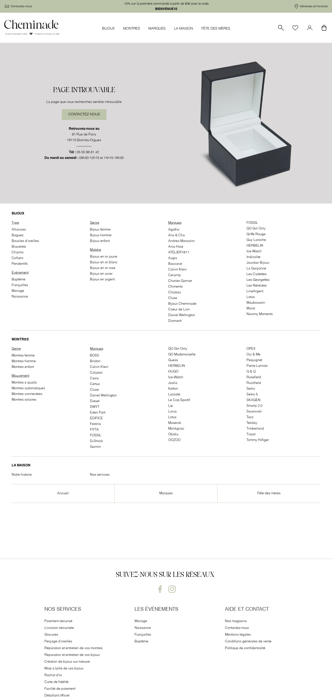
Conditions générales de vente (248, 641)
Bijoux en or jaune (103, 256)
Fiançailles (20, 285)
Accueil (63, 493)
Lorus (172, 411)
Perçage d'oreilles (58, 641)
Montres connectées (27, 394)
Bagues (17, 235)
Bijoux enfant (100, 241)
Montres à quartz (24, 382)
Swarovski (254, 411)
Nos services (100, 474)
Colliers (17, 258)
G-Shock (96, 441)
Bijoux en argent (102, 279)
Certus (95, 384)
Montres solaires (24, 399)
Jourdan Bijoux (258, 263)
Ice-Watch (254, 251)
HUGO (173, 371)
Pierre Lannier (257, 366)
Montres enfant (23, 367)
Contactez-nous (84, 114)
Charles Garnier (180, 281)
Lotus (251, 297)
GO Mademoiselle (182, 354)
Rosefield (254, 377)
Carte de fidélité (56, 682)
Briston (95, 361)
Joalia (172, 383)
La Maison (183, 28)
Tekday (252, 423)
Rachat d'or (53, 675)
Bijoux (108, 28)
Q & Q (251, 371)
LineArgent (255, 291)
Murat (251, 308)
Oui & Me (253, 354)
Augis (172, 258)
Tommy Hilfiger (258, 440)
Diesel (95, 401)
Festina (95, 424)
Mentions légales (238, 634)
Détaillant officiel (57, 695)
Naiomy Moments (260, 314)
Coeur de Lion (179, 309)
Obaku (173, 434)
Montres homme (24, 361)
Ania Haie (175, 246)
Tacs (250, 417)
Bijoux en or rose (102, 268)
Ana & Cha (176, 235)
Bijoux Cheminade (182, 304)
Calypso (96, 372)
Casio (94, 378)
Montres (131, 28)
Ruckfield (254, 383)
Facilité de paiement (60, 689)
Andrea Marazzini (181, 241)
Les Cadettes (257, 274)
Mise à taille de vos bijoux (64, 668)
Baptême (18, 279)
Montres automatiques (28, 388)
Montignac (176, 428)
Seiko (251, 388)
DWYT (94, 407)
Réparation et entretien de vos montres (73, 648)
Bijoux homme (101, 235)
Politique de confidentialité (245, 648)
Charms (17, 252)
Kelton (173, 388)
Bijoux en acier (101, 274)
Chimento (175, 286)
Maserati (174, 423)
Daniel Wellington (181, 315)
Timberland (255, 428)
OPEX (251, 349)
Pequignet (254, 360)
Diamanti (175, 321)
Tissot (251, 434)
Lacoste (174, 394)
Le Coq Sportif (179, 400)
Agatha (173, 229)
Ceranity (174, 275)
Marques (156, 28)
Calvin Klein (177, 269)
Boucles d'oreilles (25, 241)
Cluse (172, 298)
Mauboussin (256, 302)
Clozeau (174, 292)
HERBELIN (255, 245)
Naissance (20, 296)
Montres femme (23, 355)
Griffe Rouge (256, 234)
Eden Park (98, 412)
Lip (170, 406)
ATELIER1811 (178, 252)
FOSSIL (252, 223)
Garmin (95, 447)
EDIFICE (96, 418)
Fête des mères (215, 28)
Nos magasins (236, 621)
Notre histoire (22, 474)
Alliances (19, 229)
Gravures (51, 634)
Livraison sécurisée (59, 628)
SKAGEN (253, 400)
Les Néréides (257, 285)
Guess (173, 360)
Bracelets (19, 246)
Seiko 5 (252, 394)
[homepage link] (31, 28)
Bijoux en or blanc (103, 262)
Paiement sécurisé (58, 621)
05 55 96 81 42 (88, 152)
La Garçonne (256, 268)
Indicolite (253, 257)
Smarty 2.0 (254, 406)
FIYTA (94, 429)
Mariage (18, 291)
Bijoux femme (100, 229)
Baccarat (175, 264)
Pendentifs (20, 264)
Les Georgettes (258, 280)
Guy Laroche (256, 240)
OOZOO (174, 440)
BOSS (94, 355)
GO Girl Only (256, 228)
